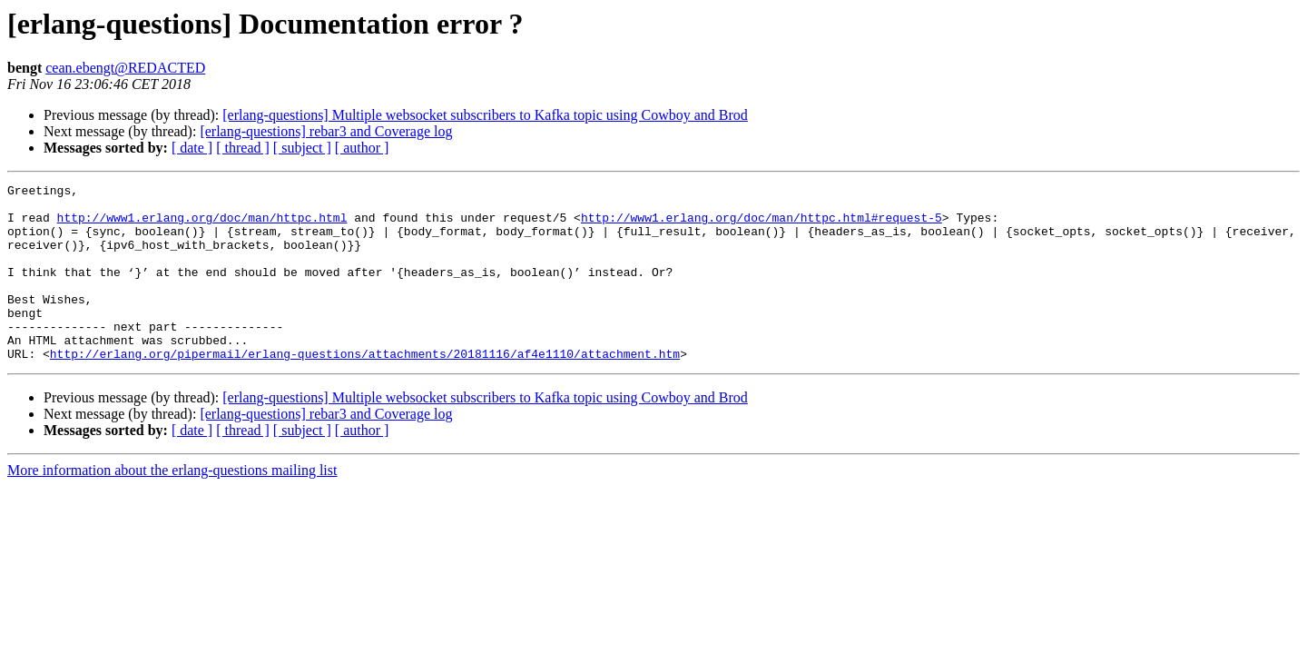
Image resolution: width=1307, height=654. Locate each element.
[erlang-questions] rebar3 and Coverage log (326, 131)
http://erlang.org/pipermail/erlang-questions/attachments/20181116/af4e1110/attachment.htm (365, 389)
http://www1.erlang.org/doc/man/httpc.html (202, 225)
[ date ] (192, 147)
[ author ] (362, 147)
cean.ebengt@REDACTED (125, 67)
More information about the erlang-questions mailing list (172, 505)
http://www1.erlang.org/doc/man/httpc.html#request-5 (761, 225)
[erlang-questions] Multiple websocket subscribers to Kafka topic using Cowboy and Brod (485, 115)
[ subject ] (302, 147)
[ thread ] (243, 147)
